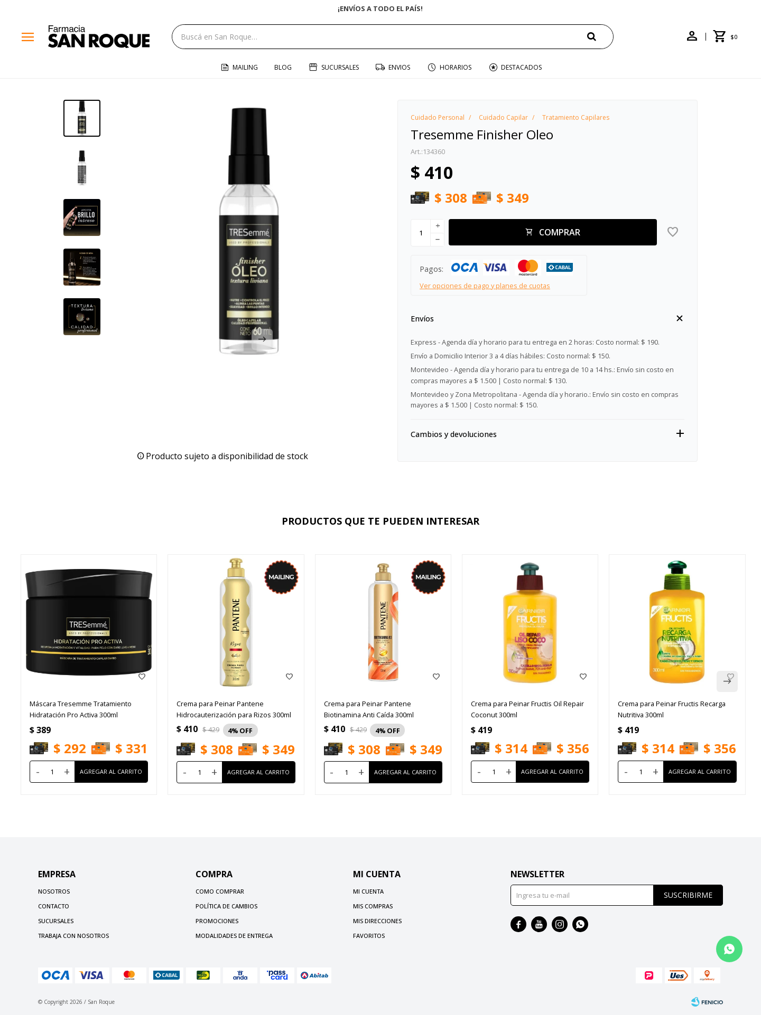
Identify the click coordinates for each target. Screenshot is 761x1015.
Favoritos (369, 936)
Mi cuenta (368, 891)
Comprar (559, 232)
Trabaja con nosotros (73, 936)
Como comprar (220, 891)
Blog (283, 67)
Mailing (245, 67)
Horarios (455, 67)
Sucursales (340, 67)
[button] (262, 339)
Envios (399, 67)
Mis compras (373, 906)
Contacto (53, 906)
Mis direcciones (377, 921)
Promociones (217, 921)
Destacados (521, 67)
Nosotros (54, 891)
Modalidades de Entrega (234, 936)
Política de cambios (226, 906)
